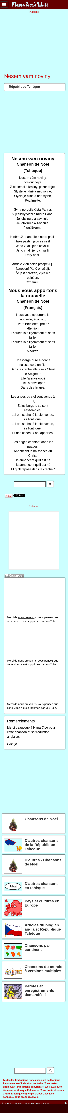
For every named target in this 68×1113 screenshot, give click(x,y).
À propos (6, 1103)
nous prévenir (26, 617)
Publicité (29, 1103)
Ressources (42, 1103)
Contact (18, 1103)
